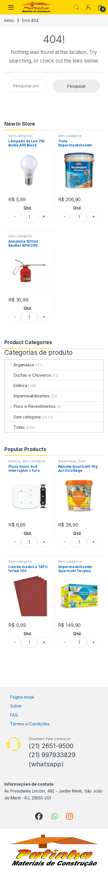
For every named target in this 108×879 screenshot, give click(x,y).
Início (9, 20)
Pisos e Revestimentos (30, 406)
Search (76, 7)
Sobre (16, 705)
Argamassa (19, 364)
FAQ (14, 714)
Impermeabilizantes (27, 395)
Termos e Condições (29, 723)
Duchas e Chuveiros (28, 375)
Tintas (15, 427)
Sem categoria (20, 136)
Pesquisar (76, 86)
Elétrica (16, 385)
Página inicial (22, 697)
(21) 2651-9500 (51, 746)
